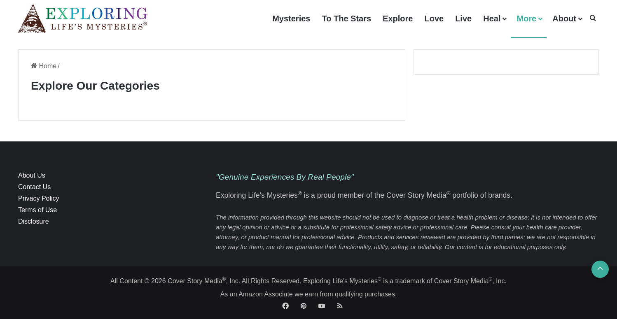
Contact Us (34, 186)
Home (43, 65)
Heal (491, 18)
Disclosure (33, 221)
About (564, 18)
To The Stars (346, 18)
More (526, 18)
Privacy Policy (38, 198)
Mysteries (291, 18)
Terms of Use (37, 209)
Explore (398, 18)
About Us (31, 175)
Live (463, 18)
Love (434, 18)
